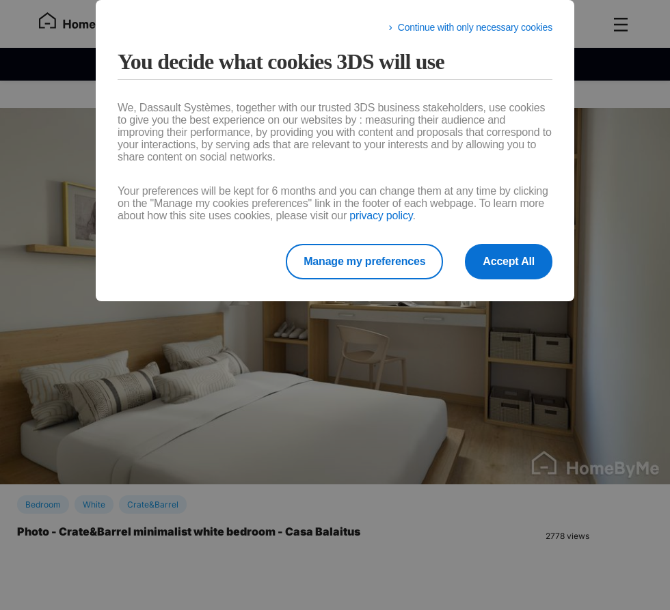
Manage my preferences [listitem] (364, 261)
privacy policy (380, 215)
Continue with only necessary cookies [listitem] (475, 27)
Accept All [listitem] (509, 261)
